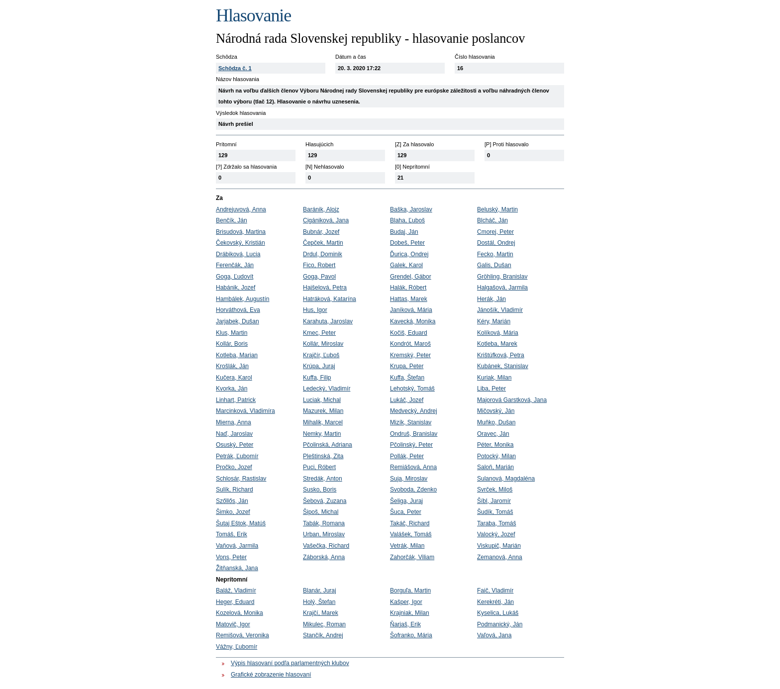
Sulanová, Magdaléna (506, 478)
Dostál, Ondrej (496, 242)
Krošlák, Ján (232, 366)
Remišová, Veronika (242, 635)
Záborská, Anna (324, 557)
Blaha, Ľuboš (407, 220)
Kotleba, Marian (237, 355)
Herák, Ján (491, 298)
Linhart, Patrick (236, 399)
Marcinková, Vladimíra (245, 410)
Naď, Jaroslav (234, 433)
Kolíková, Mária (497, 332)
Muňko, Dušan (496, 422)
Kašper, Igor (406, 601)
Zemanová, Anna (499, 557)
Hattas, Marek (408, 298)
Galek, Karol (406, 265)
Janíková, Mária (411, 309)
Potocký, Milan (496, 456)
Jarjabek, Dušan (237, 321)
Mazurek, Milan (323, 410)
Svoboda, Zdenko (413, 489)
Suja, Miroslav (408, 478)
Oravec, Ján (493, 433)
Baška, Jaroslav (411, 209)
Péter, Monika (495, 444)
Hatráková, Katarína (329, 298)
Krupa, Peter (406, 366)
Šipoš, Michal (320, 511)
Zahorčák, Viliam (412, 557)
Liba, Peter (491, 388)
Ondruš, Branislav (413, 433)
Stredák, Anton (322, 478)
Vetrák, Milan (407, 545)
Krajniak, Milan (409, 612)
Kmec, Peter (319, 332)
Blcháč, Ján (492, 220)
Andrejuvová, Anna (241, 209)
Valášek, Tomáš (411, 534)
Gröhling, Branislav (502, 276)
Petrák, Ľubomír (237, 456)
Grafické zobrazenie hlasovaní (271, 674)
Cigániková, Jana (326, 220)
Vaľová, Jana (494, 635)
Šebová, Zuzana (324, 500)
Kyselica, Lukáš (497, 612)
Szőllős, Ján (232, 500)
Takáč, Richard (409, 523)
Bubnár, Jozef (321, 231)
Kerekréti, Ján (495, 601)
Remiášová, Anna (413, 467)
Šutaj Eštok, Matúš (241, 523)
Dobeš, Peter (407, 242)
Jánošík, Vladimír (500, 309)
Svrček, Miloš (494, 489)
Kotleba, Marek (497, 343)
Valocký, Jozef (496, 534)
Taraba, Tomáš (496, 523)
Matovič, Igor (233, 624)
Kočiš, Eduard (408, 332)
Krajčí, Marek (320, 612)
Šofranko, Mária (411, 635)
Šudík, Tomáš (495, 511)
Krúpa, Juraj (319, 366)
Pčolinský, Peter (411, 444)
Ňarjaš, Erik (405, 624)
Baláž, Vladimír (236, 590)
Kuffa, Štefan (407, 377)
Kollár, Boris (232, 343)
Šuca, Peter (405, 511)
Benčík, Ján (231, 220)
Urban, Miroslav (324, 534)
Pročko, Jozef (234, 467)
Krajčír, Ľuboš (321, 355)
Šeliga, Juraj (406, 500)
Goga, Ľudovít (234, 276)
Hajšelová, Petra (325, 287)
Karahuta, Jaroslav (328, 321)
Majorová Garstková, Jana (512, 399)
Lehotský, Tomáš (412, 388)
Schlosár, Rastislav (241, 478)
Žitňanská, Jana (237, 568)
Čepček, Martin (323, 242)
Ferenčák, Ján (235, 265)
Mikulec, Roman (324, 624)
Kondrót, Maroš (410, 343)
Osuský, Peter (234, 444)
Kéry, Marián (493, 321)
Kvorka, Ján (231, 388)
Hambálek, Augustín (242, 298)
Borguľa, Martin (410, 590)
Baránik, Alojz (321, 209)
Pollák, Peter (407, 456)
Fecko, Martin (495, 254)
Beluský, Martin (497, 209)
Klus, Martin (231, 332)
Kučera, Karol (234, 377)
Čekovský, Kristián (240, 242)
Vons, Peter (231, 557)
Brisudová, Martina (241, 231)
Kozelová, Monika (239, 612)
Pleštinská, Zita (323, 456)
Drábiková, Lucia (238, 254)
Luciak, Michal (322, 399)
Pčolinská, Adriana (327, 444)
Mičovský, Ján (495, 410)
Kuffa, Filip (317, 377)
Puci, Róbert (319, 467)
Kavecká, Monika (412, 321)
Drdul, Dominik (322, 254)
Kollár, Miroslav (323, 343)
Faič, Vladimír (495, 590)
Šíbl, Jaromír (494, 500)
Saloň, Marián (495, 467)
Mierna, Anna (233, 422)
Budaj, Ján (404, 231)
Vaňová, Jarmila (237, 545)
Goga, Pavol (319, 276)
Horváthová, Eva (238, 309)
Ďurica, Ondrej (409, 254)
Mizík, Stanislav (410, 422)
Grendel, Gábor (410, 276)
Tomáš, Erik (231, 534)
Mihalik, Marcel (323, 422)
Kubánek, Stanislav (502, 366)
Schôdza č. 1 (235, 68)
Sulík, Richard (234, 489)
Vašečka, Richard (326, 545)
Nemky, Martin (322, 433)
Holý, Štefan (319, 601)
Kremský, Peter (410, 355)
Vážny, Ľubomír (236, 646)
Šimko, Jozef (233, 511)
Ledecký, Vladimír (326, 388)
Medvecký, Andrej (413, 410)
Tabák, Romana (324, 523)
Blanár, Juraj (319, 590)
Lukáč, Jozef (406, 399)
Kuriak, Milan (494, 377)
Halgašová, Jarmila (502, 287)
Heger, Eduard (235, 601)
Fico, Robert (319, 265)
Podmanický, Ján (499, 624)
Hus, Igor (315, 309)
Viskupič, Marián (499, 545)
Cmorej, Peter (495, 231)
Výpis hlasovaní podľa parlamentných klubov (290, 663)
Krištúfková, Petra (500, 355)
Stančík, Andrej (323, 635)
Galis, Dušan (494, 265)
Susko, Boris (319, 489)
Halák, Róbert (408, 287)
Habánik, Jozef (235, 287)
